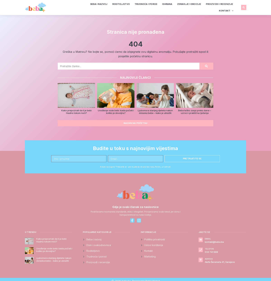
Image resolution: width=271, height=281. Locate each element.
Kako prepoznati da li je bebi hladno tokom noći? (76, 112)
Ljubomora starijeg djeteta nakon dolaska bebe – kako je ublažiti (155, 112)
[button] (243, 7)
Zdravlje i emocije (189, 4)
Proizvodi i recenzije (219, 4)
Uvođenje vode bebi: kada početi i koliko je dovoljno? (116, 112)
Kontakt (226, 10)
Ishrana (167, 4)
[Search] (206, 66)
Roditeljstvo (121, 4)
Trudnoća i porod (146, 4)
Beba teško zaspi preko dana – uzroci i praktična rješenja (194, 112)
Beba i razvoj (99, 4)
